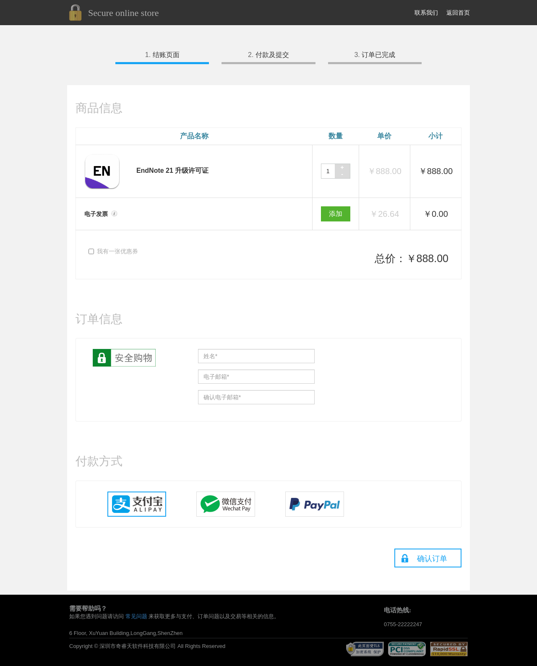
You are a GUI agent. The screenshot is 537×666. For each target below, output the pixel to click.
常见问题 (136, 616)
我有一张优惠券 (113, 251)
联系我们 (426, 12)
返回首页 (458, 12)
